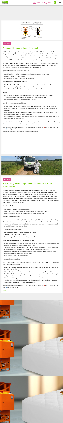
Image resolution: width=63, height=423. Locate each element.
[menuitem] (38, 3)
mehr (4, 152)
